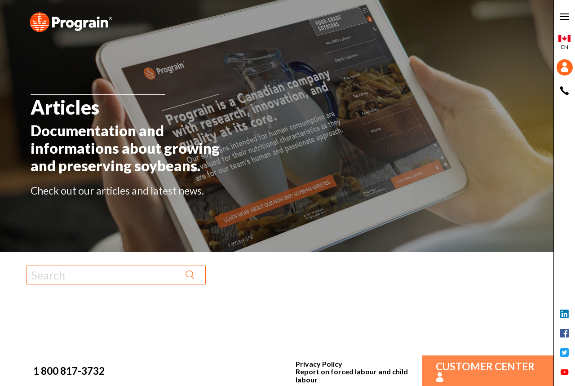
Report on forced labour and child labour (352, 375)
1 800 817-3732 (69, 370)
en (564, 42)
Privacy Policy (319, 364)
